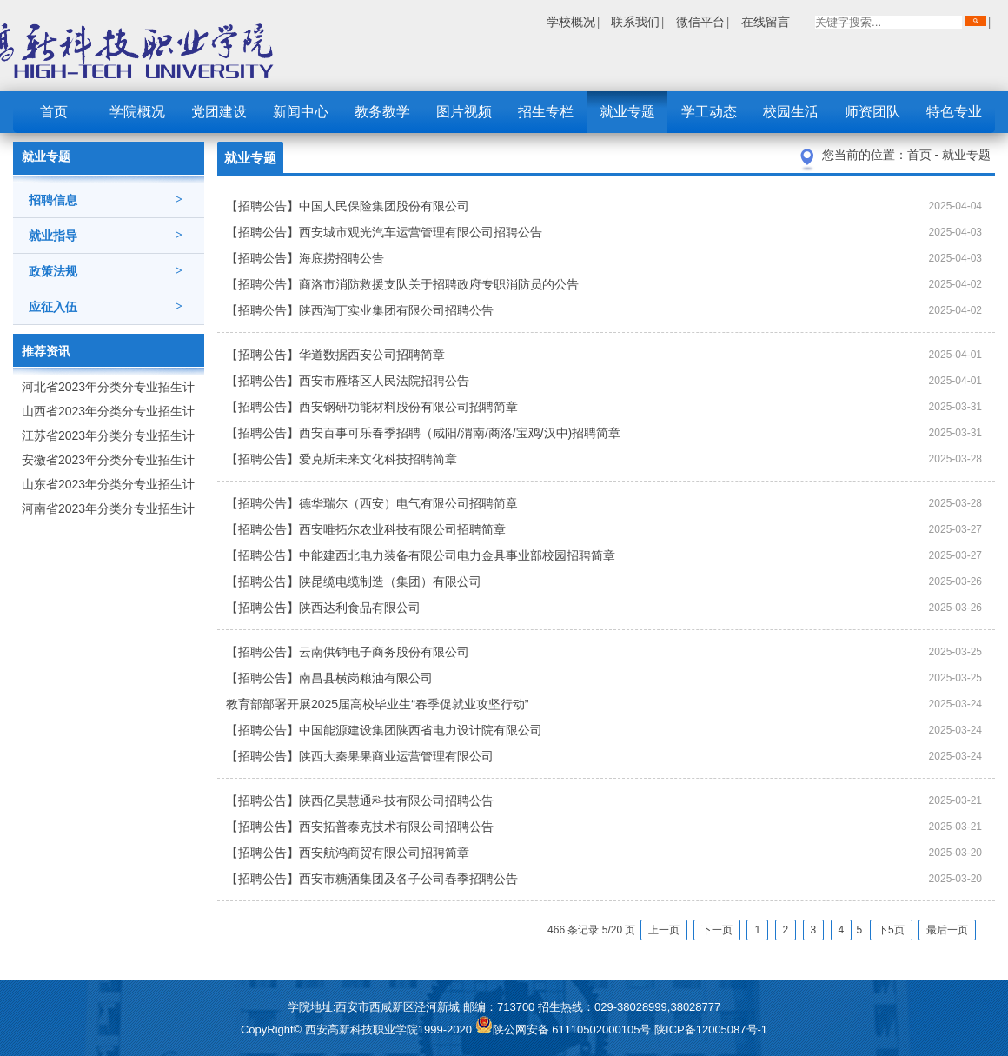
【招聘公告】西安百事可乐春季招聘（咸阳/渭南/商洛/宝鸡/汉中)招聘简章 (423, 433)
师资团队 (872, 111)
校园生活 (791, 111)
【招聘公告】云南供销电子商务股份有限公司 (347, 652)
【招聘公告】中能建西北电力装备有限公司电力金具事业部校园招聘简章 (420, 555)
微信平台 (700, 22)
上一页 (664, 930)
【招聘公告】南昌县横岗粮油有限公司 (329, 678)
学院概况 (137, 111)
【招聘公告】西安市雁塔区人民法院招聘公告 (347, 381)
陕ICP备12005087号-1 (710, 1029)
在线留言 (765, 22)
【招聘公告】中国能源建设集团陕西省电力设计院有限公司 (384, 730)
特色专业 (954, 111)
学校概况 (571, 22)
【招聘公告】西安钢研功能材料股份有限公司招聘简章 (372, 407)
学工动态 (709, 111)
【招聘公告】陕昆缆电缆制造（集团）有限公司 (353, 581)
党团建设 (219, 111)
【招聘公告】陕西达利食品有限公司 (323, 607)
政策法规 (105, 271)
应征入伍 (105, 306)
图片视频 (464, 111)
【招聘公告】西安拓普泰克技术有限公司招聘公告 (360, 827)
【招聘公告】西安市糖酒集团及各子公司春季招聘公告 (372, 879)
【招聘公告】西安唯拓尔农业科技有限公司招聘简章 (366, 529)
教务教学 (382, 111)
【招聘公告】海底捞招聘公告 (305, 258)
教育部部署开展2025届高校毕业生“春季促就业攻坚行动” (377, 704)
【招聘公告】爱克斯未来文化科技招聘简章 (341, 459)
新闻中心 (300, 111)
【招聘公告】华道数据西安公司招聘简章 (335, 355)
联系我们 (635, 22)
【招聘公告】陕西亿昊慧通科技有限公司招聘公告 (360, 800)
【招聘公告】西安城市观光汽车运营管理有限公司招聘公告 (384, 232)
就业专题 (627, 111)
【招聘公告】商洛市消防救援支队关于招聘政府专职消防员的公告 (402, 284)
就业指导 (105, 235)
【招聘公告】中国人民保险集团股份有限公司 (347, 206)
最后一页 (947, 930)
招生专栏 (546, 111)
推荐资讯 (46, 351)
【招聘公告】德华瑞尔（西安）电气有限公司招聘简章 (372, 503)
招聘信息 (105, 200)
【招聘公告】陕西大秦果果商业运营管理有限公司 (360, 756)
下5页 (891, 930)
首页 (54, 111)
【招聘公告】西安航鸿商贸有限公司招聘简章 (347, 853)
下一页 (717, 930)
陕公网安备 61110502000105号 (564, 1029)
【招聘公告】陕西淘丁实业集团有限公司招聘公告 (360, 310)
